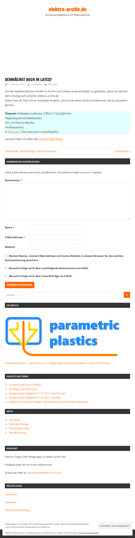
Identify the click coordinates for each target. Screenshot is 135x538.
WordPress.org (17, 432)
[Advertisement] (67, 47)
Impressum (11, 494)
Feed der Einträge (19, 424)
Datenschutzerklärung (17, 510)
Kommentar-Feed (19, 428)
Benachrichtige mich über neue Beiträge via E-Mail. (40, 276)
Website (10, 246)
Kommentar (13, 180)
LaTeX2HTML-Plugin (51, 139)
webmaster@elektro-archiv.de (43, 472)
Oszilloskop (121, 151)
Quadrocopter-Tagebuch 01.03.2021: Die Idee (35, 397)
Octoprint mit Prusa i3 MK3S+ (26, 384)
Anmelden (15, 419)
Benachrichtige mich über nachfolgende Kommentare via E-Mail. (49, 268)
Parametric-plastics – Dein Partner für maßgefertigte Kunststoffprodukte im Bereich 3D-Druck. (57, 363)
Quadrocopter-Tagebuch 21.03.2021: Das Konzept (37, 393)
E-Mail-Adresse (15, 237)
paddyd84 (36, 84)
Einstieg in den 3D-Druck (23, 389)
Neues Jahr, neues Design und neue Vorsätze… (32, 151)
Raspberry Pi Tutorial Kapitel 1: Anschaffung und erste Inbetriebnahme (48, 401)
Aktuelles (53, 84)
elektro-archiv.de (67, 9)
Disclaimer (11, 502)
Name (9, 227)
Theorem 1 (14, 132)
